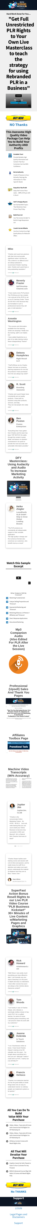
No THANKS (18, 1191)
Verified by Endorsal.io (13, 272)
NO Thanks (18, 124)
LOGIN (18, 1208)
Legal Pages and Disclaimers (18, 1216)
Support (18, 1198)
